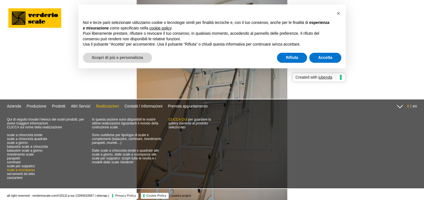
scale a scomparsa (21, 170)
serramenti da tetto (21, 174)
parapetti (13, 158)
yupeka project (181, 195)
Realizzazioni (107, 106)
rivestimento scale (20, 154)
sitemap (101, 195)
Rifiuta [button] (292, 57)
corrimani (14, 162)
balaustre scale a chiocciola (27, 147)
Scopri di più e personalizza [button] (117, 57)
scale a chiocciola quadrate (27, 139)
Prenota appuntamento (187, 106)
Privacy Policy (125, 195)
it (408, 106)
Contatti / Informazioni (143, 106)
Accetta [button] (325, 57)
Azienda (14, 106)
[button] (338, 13)
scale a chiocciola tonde (24, 135)
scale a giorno (17, 143)
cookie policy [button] (160, 28)
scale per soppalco (21, 166)
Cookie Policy (156, 195)
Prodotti (58, 106)
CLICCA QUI (177, 119)
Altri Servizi (80, 106)
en (415, 106)
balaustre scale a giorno (24, 150)
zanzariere (15, 178)
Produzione (36, 106)
